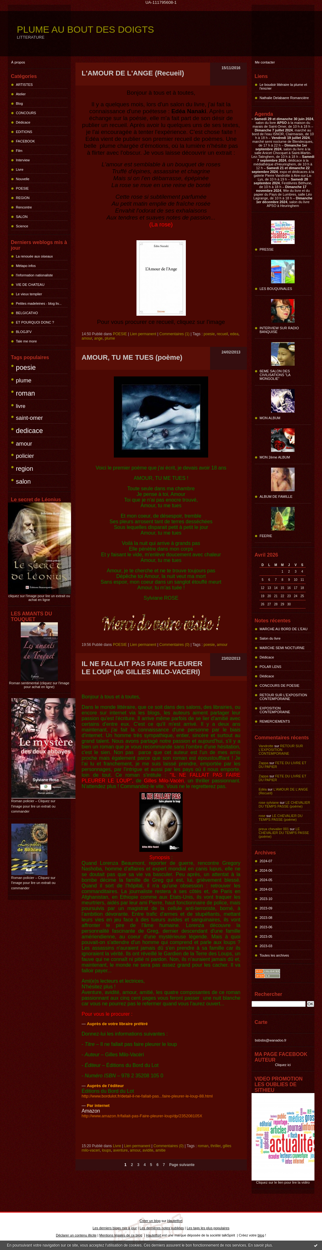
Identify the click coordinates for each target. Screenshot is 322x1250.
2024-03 (266, 889)
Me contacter (265, 62)
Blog (19, 103)
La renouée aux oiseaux (34, 256)
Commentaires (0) (174, 644)
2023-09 (266, 908)
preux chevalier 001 (274, 829)
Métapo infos (26, 266)
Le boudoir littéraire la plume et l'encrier (283, 86)
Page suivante (182, 1165)
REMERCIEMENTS (275, 721)
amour (24, 444)
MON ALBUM (270, 418)
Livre (20, 169)
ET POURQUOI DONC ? (35, 322)
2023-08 (266, 917)
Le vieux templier (29, 294)
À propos (18, 62)
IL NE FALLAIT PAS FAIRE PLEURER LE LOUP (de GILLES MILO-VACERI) (142, 668)
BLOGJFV (24, 332)
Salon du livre (270, 638)
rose (262, 816)
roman (25, 393)
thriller (216, 1146)
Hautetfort (174, 1221)
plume (23, 380)
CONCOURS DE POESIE (280, 685)
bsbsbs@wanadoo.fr (270, 1040)
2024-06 (266, 870)
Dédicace (23, 122)
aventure (120, 1150)
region (24, 468)
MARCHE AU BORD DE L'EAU (284, 629)
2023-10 (266, 899)
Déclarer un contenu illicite (76, 1235)
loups (106, 1150)
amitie (160, 1150)
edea (234, 334)
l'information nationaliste (34, 275)
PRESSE (267, 249)
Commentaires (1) (174, 334)
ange (98, 338)
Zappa (264, 763)
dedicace (29, 431)
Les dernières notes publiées (162, 1228)
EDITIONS (24, 132)
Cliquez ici (283, 1065)
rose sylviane (269, 802)
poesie (26, 367)
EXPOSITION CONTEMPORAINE (275, 710)
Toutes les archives (274, 955)
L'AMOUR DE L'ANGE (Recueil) (133, 73)
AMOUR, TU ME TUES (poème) (132, 357)
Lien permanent (143, 334)
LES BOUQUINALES (276, 289)
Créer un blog (150, 1221)
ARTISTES (24, 84)
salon (23, 481)
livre (20, 406)
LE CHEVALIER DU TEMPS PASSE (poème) (284, 804)
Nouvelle (23, 179)
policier (25, 456)
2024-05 (266, 880)
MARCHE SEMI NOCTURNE (282, 648)
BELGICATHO (27, 313)
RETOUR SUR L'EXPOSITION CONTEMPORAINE (283, 697)
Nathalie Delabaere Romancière (284, 98)
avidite (147, 1150)
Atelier (21, 94)
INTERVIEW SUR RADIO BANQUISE (279, 330)
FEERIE (266, 536)
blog (261, 1235)
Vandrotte (266, 746)
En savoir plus (260, 1245)
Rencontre (24, 207)
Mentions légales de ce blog (120, 1235)
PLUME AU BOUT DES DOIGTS (85, 29)
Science (22, 226)
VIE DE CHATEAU (30, 284)
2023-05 (266, 936)
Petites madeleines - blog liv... (39, 303)
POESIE (22, 188)
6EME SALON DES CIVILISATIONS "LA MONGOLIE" (275, 375)
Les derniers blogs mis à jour (115, 1228)
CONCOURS (26, 113)
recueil (222, 334)
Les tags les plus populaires (208, 1228)
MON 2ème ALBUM (275, 457)
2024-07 (266, 861)
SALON (22, 217)
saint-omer (29, 418)
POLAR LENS (270, 667)
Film (19, 151)
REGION (23, 198)
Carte (261, 1022)
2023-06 (266, 927)
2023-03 (266, 946)
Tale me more (26, 341)
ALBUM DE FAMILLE (276, 496)
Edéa (263, 789)
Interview (23, 160)
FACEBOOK (25, 141)
